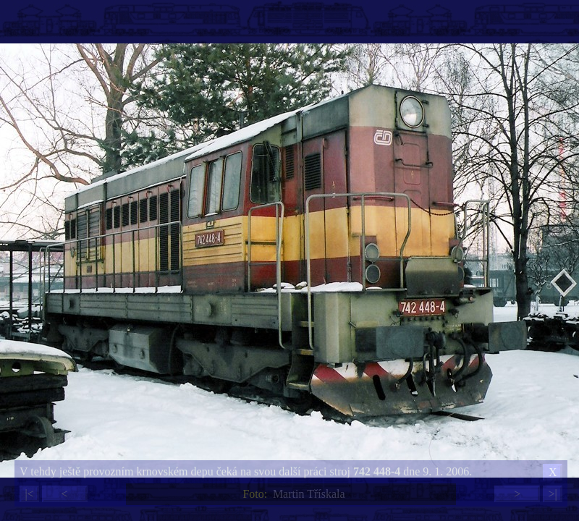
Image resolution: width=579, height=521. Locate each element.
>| (552, 494)
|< (29, 494)
